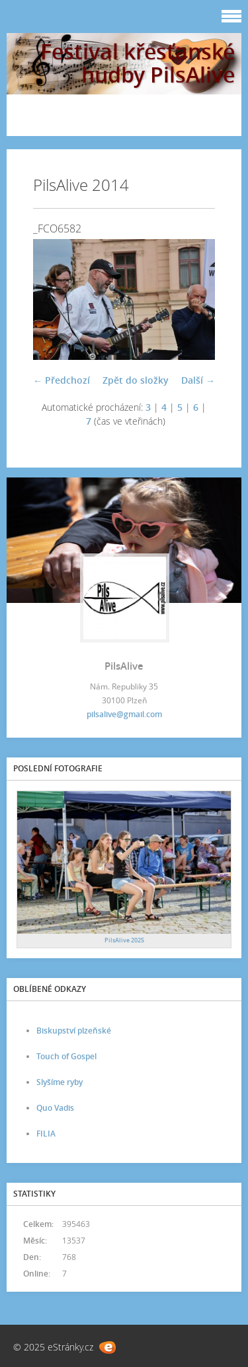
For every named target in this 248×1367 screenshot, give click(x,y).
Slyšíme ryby (59, 1082)
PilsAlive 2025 (124, 940)
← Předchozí (61, 380)
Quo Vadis (55, 1107)
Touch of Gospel (66, 1056)
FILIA (46, 1133)
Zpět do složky (136, 380)
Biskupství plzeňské (73, 1030)
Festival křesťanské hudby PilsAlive (137, 62)
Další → (198, 380)
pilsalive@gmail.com (124, 714)
